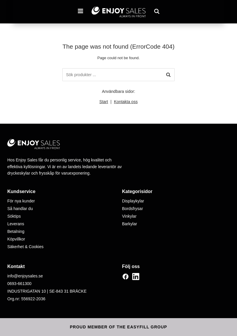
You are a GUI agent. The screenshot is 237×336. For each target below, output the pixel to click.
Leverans (15, 223)
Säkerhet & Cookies (25, 246)
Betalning (15, 231)
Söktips (14, 216)
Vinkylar (129, 216)
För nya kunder (21, 201)
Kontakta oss (126, 101)
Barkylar (129, 223)
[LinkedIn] (135, 276)
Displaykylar (133, 201)
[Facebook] (125, 276)
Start (103, 101)
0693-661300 (19, 283)
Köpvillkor (16, 239)
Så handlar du (20, 208)
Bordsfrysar (132, 208)
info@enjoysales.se (25, 276)
